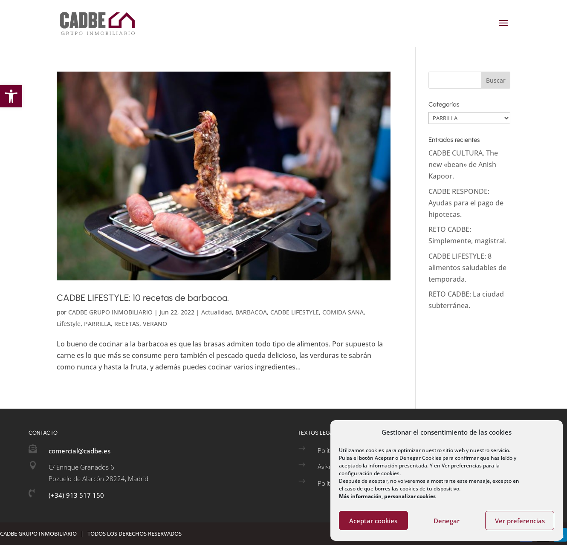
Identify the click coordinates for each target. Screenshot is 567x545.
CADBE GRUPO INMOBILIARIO (110, 312)
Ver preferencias (520, 520)
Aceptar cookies (373, 520)
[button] (11, 96)
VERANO (155, 324)
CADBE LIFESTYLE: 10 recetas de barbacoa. (143, 297)
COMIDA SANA (343, 312)
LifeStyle (69, 324)
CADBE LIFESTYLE (294, 312)
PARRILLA (97, 324)
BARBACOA (251, 312)
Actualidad (216, 312)
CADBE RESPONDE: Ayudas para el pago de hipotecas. (465, 203)
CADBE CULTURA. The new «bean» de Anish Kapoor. (463, 164)
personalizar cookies (410, 496)
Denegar (447, 520)
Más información (360, 496)
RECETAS (126, 324)
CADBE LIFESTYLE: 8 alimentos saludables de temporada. (467, 267)
